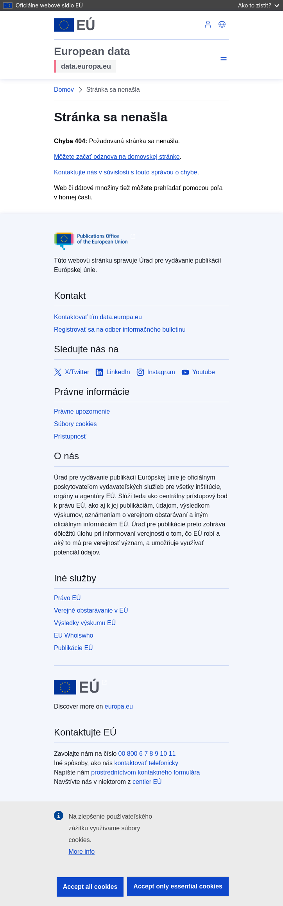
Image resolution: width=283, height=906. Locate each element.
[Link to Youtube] (198, 372)
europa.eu (119, 706)
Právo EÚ (67, 598)
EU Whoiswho (73, 635)
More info (81, 851)
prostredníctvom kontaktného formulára (145, 772)
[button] (222, 25)
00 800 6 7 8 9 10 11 (147, 753)
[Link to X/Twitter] (71, 372)
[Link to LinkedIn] (112, 372)
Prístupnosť (70, 436)
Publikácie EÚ (73, 648)
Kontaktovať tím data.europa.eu (98, 317)
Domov (64, 89)
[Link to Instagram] (155, 372)
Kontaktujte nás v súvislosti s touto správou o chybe (125, 172)
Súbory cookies (75, 424)
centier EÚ (147, 781)
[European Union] (74, 25)
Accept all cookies (90, 886)
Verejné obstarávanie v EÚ (91, 610)
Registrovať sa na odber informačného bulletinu (120, 329)
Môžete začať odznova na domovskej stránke (117, 156)
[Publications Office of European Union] (141, 241)
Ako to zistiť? (258, 5)
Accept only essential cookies (177, 886)
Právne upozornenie (82, 411)
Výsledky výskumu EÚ (85, 623)
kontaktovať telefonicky (146, 763)
